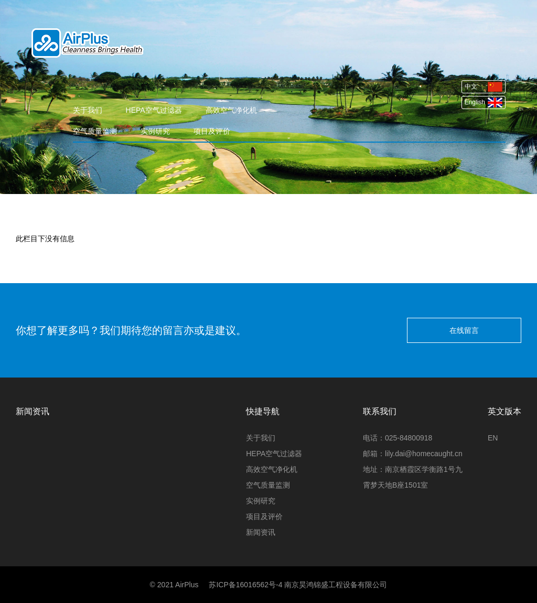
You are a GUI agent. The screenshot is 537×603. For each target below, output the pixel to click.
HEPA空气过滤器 (154, 110)
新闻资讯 (260, 532)
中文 (483, 87)
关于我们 (87, 110)
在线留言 (464, 330)
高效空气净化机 (231, 110)
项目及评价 (212, 131)
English (483, 102)
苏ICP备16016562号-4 (245, 584)
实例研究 (155, 131)
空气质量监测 (95, 131)
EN (493, 438)
